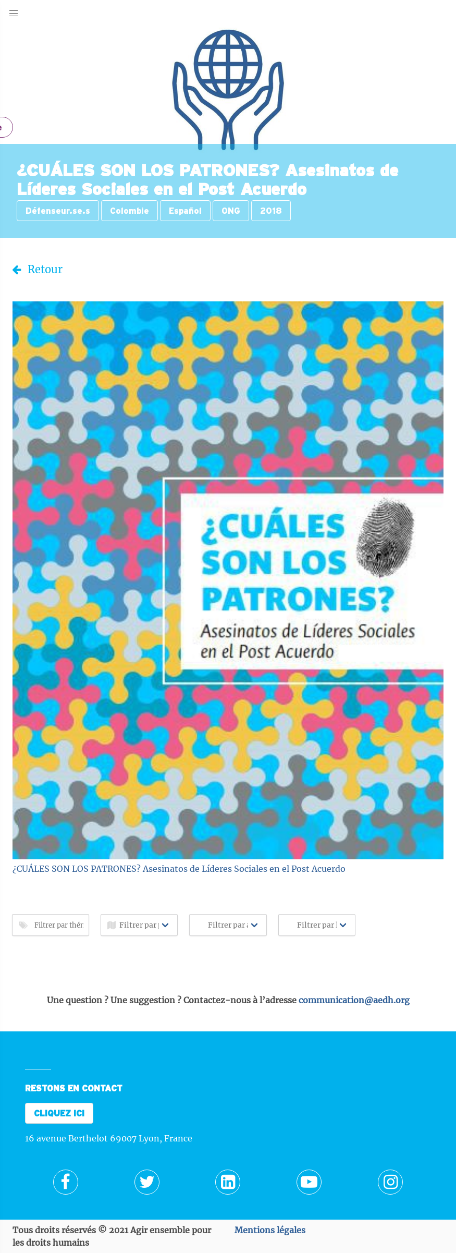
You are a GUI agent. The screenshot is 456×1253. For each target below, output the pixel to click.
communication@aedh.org (354, 1000)
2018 (271, 210)
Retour (38, 269)
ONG (230, 210)
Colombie (129, 210)
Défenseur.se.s (58, 210)
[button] (13, 13)
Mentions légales (270, 1230)
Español (185, 210)
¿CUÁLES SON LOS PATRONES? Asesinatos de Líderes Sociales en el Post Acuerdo (179, 868)
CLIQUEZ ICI (59, 1113)
